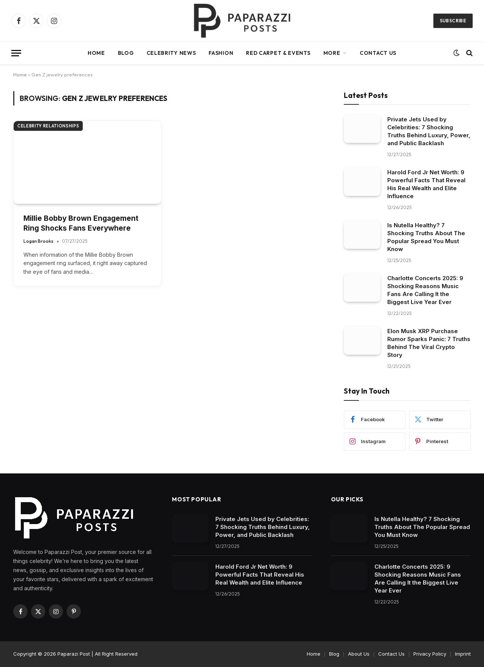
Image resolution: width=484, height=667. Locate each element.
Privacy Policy (429, 654)
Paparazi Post (73, 654)
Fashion (221, 53)
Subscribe (453, 20)
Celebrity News (171, 53)
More (331, 53)
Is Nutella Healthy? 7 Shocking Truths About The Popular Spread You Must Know (426, 237)
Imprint (463, 654)
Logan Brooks (38, 241)
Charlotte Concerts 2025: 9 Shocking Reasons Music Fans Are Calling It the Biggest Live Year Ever (425, 290)
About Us (359, 654)
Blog (126, 53)
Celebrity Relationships (48, 126)
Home (96, 53)
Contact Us (378, 53)
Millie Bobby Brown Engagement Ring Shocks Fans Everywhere (80, 223)
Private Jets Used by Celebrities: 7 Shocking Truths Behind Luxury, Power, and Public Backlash (428, 131)
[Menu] (16, 53)
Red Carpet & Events (278, 53)
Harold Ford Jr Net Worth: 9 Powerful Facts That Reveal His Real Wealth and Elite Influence (426, 184)
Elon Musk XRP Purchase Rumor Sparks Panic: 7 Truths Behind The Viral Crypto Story (428, 342)
